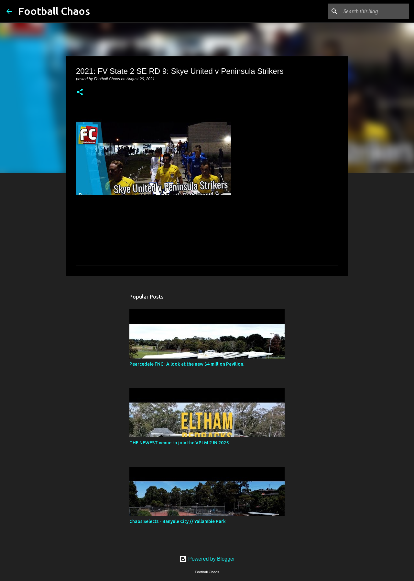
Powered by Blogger (207, 559)
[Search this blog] (375, 11)
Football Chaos (54, 11)
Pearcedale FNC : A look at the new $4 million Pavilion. (186, 364)
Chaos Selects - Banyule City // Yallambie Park (177, 521)
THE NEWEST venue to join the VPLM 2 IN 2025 (179, 442)
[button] (80, 92)
